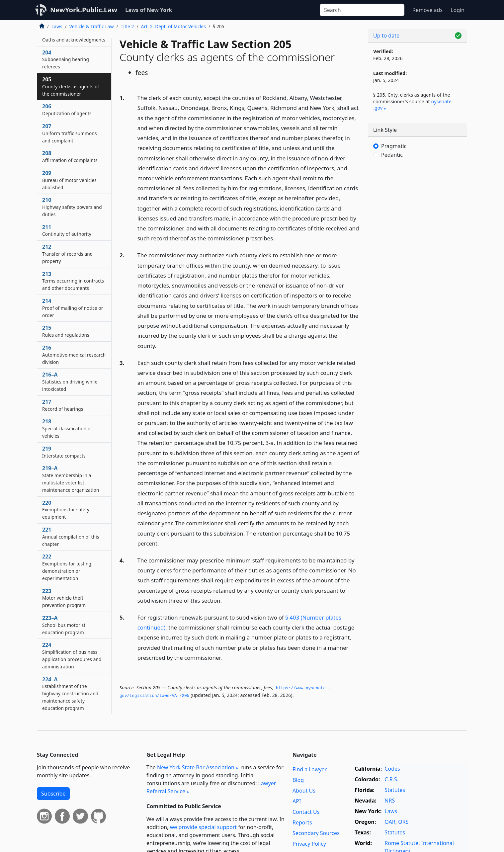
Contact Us (306, 811)
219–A (70, 479)
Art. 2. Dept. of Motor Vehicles (173, 26)
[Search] (362, 10)
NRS (389, 800)
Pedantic (392, 154)
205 (70, 86)
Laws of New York (148, 10)
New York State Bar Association (195, 767)
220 (65, 509)
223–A (63, 625)
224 (72, 655)
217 (62, 405)
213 (73, 281)
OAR (389, 821)
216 (74, 354)
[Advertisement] (417, 274)
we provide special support (203, 827)
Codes (392, 768)
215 (65, 331)
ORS (403, 821)
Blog (298, 780)
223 (64, 598)
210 (72, 206)
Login (457, 10)
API (297, 801)
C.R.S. (391, 779)
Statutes (394, 790)
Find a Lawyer (310, 769)
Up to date (386, 35)
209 (69, 180)
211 (66, 230)
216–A (69, 381)
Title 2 (127, 26)
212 (67, 253)
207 (69, 133)
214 (72, 307)
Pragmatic (393, 146)
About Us (304, 790)
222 (67, 567)
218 (67, 428)
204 (65, 59)
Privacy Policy (309, 843)
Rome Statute (401, 843)
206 (67, 110)
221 (70, 536)
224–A (70, 693)
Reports (302, 822)
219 (64, 452)
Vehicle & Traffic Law (91, 26)
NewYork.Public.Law (83, 9)
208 (70, 156)
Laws (56, 26)
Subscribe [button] (53, 793)
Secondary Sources (316, 833)
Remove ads (427, 10)
